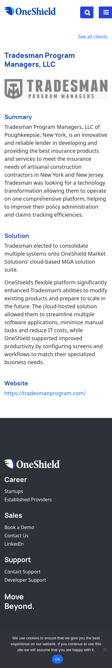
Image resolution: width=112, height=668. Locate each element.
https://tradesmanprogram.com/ (45, 393)
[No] (105, 649)
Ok (57, 659)
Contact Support (22, 571)
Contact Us (16, 535)
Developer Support (25, 580)
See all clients (93, 36)
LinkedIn (14, 544)
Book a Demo (19, 527)
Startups (13, 491)
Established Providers (28, 499)
